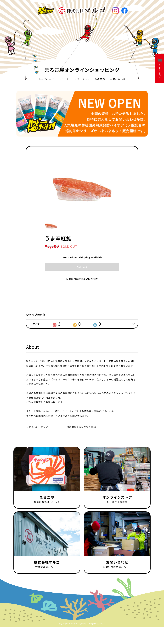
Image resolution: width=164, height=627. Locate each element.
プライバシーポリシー (38, 426)
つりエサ (64, 79)
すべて (36, 324)
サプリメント (82, 79)
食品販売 (100, 79)
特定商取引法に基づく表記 (81, 426)
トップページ (46, 79)
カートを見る (159, 68)
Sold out (82, 267)
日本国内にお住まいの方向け (82, 278)
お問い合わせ (118, 79)
